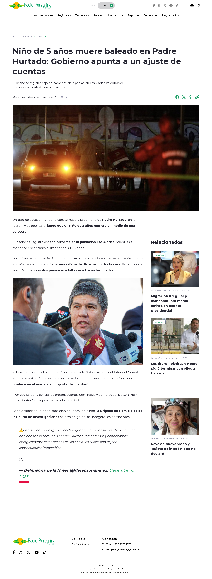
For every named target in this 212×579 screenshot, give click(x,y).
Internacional (116, 15)
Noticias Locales (43, 15)
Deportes (133, 15)
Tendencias (82, 15)
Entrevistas (150, 15)
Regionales (64, 15)
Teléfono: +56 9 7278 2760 (116, 544)
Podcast (98, 15)
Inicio (15, 37)
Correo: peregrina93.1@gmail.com (121, 549)
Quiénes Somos (80, 544)
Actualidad (27, 37)
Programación (170, 15)
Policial (39, 37)
